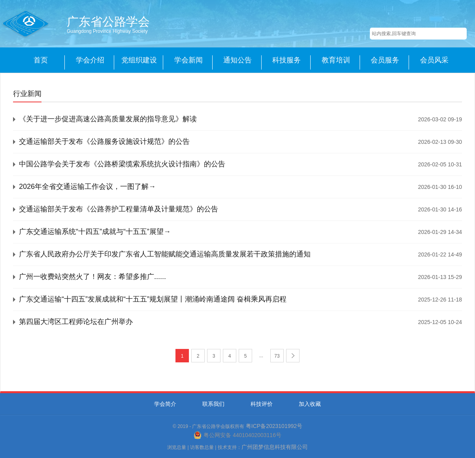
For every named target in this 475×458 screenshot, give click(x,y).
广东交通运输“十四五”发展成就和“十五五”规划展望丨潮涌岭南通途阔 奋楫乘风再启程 (153, 299)
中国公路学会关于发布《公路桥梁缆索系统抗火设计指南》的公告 (122, 164)
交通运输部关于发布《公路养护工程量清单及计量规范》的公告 (118, 209)
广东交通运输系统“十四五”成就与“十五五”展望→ (95, 232)
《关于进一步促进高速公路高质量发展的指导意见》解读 (108, 119)
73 (276, 356)
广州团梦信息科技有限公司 (274, 447)
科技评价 (262, 404)
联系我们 (213, 404)
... (261, 355)
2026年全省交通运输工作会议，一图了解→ (87, 186)
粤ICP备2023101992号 (274, 426)
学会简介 (165, 404)
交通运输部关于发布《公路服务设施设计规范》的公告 (104, 141)
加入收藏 (310, 404)
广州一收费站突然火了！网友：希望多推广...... (92, 277)
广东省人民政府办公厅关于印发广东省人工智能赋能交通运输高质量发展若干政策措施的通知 (165, 254)
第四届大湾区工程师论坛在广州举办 (76, 322)
